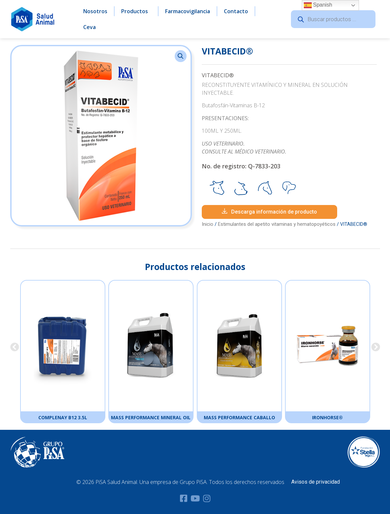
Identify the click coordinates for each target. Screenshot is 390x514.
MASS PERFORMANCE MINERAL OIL (151, 417)
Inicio (207, 224)
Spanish (318, 5)
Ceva (89, 27)
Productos (136, 11)
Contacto (236, 11)
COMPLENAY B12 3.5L (62, 417)
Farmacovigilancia (187, 11)
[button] (181, 56)
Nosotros (95, 11)
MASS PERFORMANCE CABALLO (239, 417)
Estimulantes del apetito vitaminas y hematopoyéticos (277, 224)
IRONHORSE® (327, 417)
